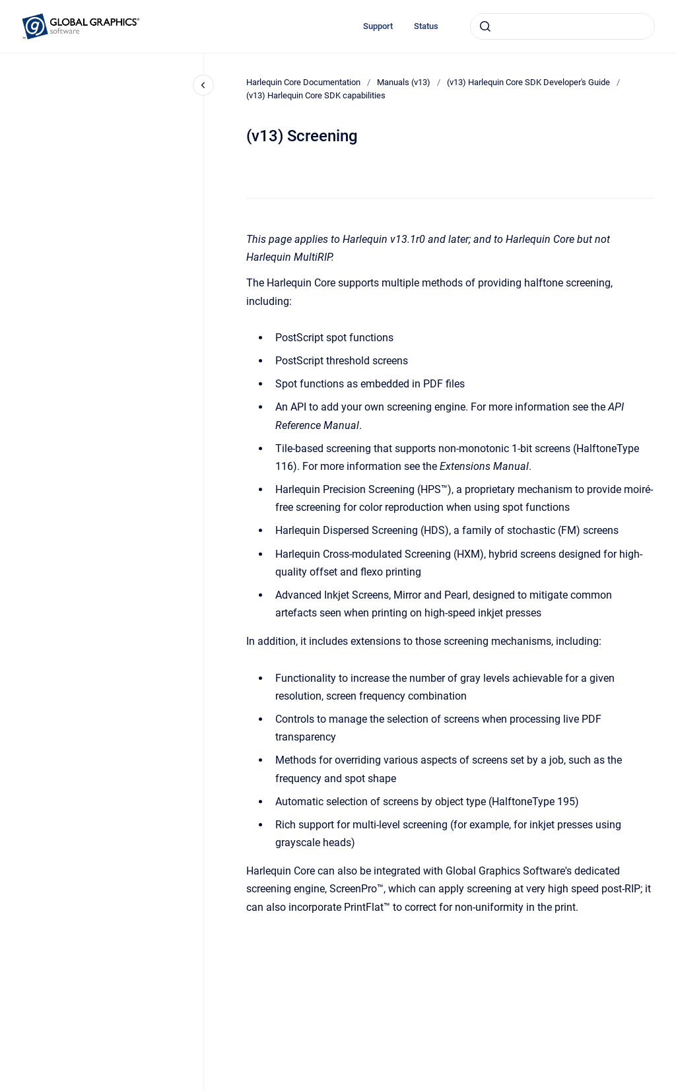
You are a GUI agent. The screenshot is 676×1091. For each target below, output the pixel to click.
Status (426, 26)
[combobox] (562, 26)
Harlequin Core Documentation (303, 82)
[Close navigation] (203, 85)
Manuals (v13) (403, 82)
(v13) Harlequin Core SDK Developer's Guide (528, 82)
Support (378, 26)
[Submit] (485, 26)
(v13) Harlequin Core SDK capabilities (316, 95)
